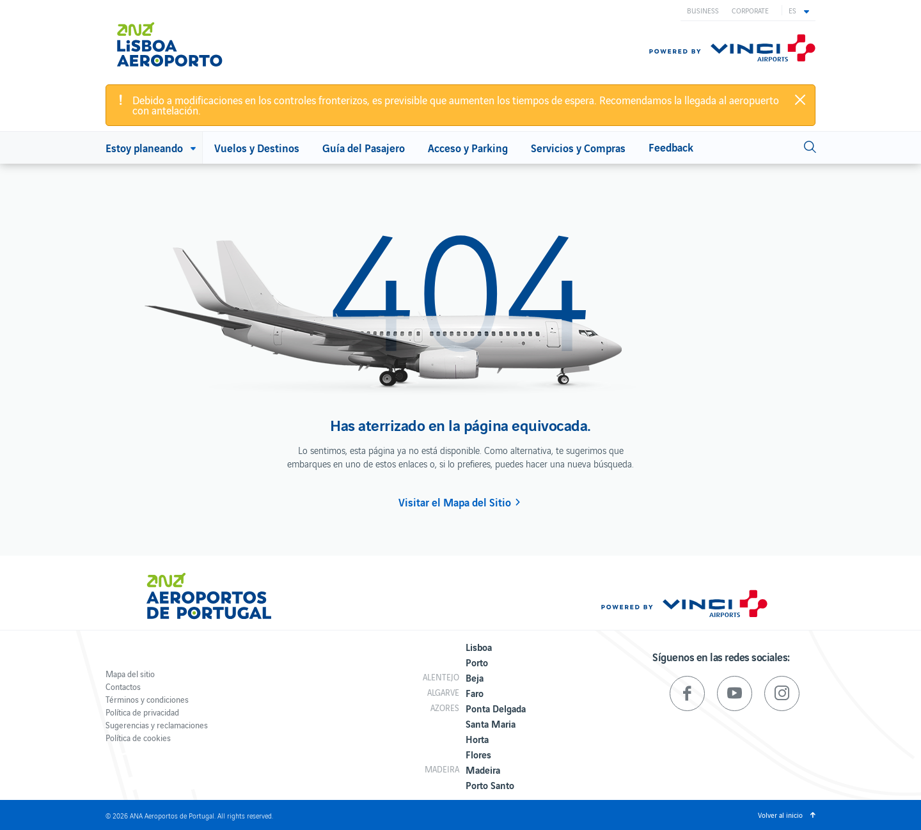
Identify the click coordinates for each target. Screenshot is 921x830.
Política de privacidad (142, 712)
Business (703, 10)
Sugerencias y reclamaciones (157, 725)
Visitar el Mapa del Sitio (454, 502)
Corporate (750, 10)
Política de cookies (138, 738)
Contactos (123, 686)
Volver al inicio (780, 815)
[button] (799, 10)
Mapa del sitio (130, 674)
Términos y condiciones (147, 699)
